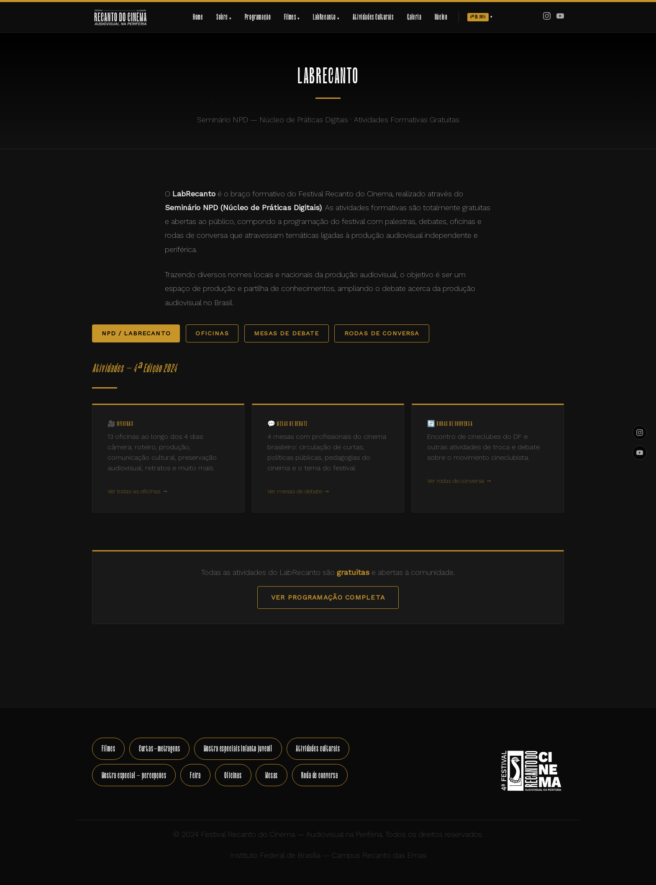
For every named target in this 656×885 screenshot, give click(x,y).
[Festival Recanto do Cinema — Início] (120, 17)
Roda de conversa (319, 775)
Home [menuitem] (198, 17)
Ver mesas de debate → (298, 500)
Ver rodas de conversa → (459, 489)
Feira (195, 775)
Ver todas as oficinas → (138, 500)
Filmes (108, 748)
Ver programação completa (328, 606)
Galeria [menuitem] (414, 17)
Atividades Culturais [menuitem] (373, 17)
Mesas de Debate (286, 333)
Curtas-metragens (159, 748)
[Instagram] (547, 17)
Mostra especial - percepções (134, 775)
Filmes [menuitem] (292, 17)
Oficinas (211, 333)
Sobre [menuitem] (223, 17)
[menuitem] (480, 17)
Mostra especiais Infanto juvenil (238, 748)
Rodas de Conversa (382, 333)
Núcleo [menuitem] (441, 17)
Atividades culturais (318, 748)
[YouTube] (560, 17)
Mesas (271, 775)
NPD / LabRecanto (136, 333)
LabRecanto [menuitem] (326, 17)
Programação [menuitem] (258, 17)
